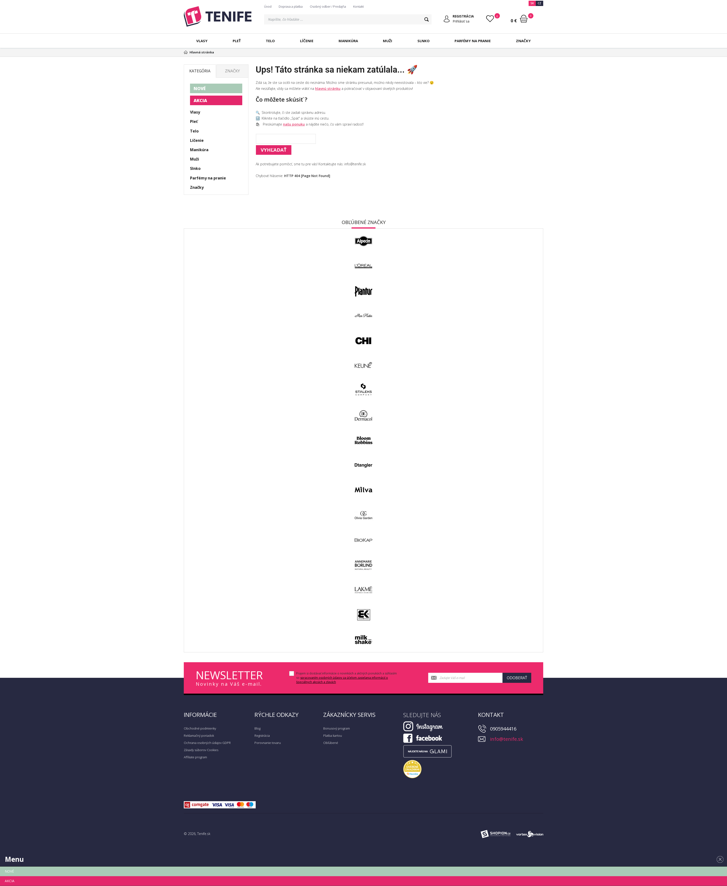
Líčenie (306, 40)
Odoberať (517, 677)
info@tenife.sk (506, 739)
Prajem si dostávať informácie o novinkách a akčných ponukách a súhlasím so (346, 677)
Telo (270, 40)
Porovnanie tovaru (267, 743)
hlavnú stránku (327, 88)
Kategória (199, 71)
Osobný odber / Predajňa (328, 6)
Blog (257, 728)
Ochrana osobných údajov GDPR (207, 743)
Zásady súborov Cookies (201, 750)
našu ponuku (294, 124)
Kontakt (358, 6)
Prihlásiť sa (460, 21)
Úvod (267, 6)
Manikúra (348, 40)
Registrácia (262, 735)
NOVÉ (200, 88)
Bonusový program (336, 728)
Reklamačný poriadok (199, 735)
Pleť (237, 40)
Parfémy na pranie (473, 40)
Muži (387, 40)
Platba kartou (332, 735)
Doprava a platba (291, 6)
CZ (539, 3)
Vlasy (202, 40)
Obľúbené (330, 743)
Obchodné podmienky (200, 728)
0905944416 (503, 728)
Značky (523, 40)
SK (532, 3)
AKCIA (200, 100)
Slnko (423, 40)
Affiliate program (195, 757)
